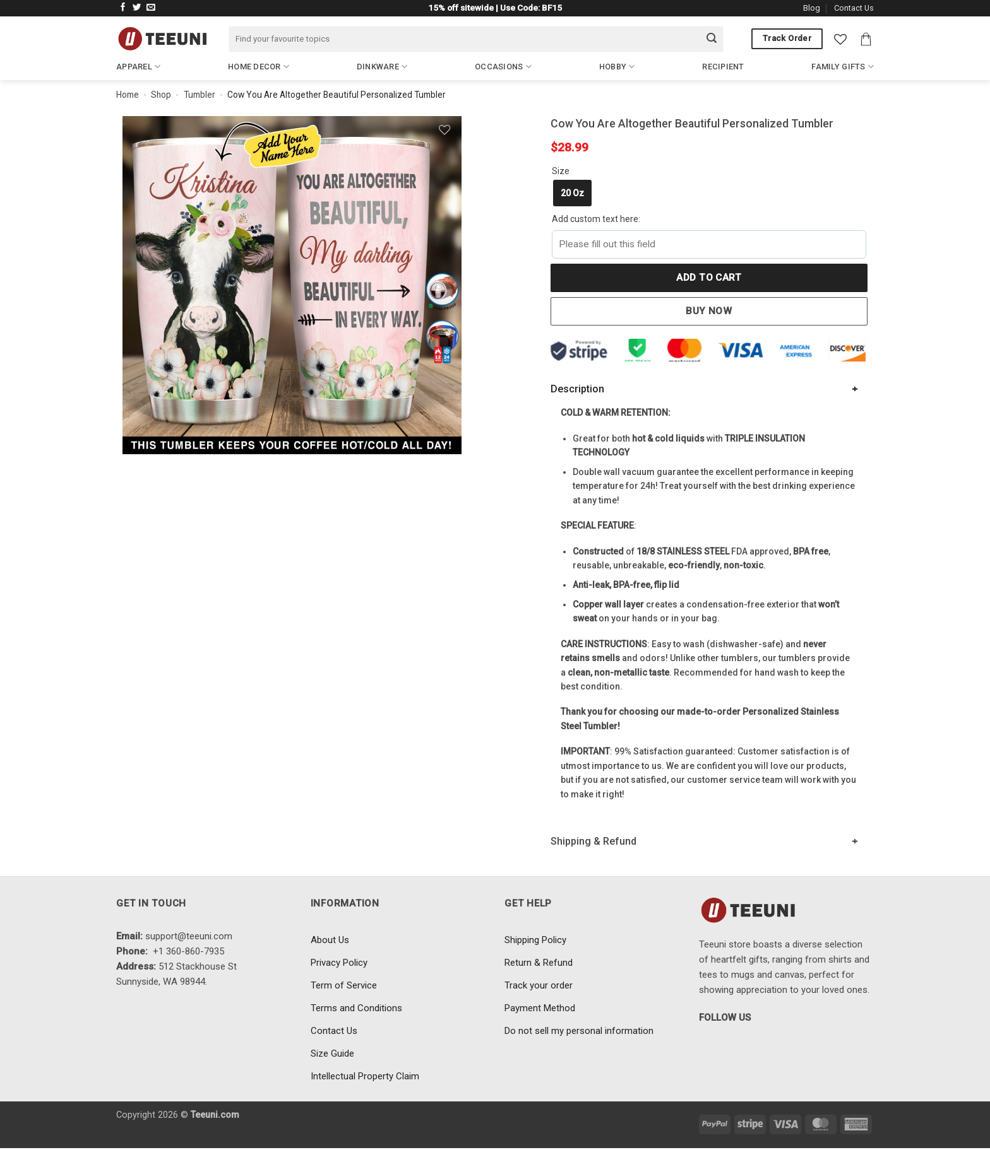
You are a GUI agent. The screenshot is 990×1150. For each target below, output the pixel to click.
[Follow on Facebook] (123, 8)
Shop (161, 95)
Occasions (503, 67)
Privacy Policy (339, 962)
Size (561, 171)
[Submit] (711, 39)
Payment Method (539, 1008)
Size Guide (332, 1053)
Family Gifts (842, 67)
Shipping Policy (535, 940)
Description (577, 389)
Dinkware (382, 67)
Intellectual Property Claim (365, 1076)
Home (127, 95)
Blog (811, 8)
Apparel (138, 67)
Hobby (617, 67)
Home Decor (258, 67)
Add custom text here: (596, 219)
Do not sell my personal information (578, 1030)
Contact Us (854, 8)
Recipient (723, 66)
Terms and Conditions (356, 1008)
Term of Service (344, 985)
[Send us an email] (150, 8)
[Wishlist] (840, 39)
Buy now (709, 311)
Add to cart (708, 277)
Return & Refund (538, 962)
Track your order (538, 985)
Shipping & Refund (593, 841)
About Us (330, 940)
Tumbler (199, 95)
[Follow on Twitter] (137, 8)
